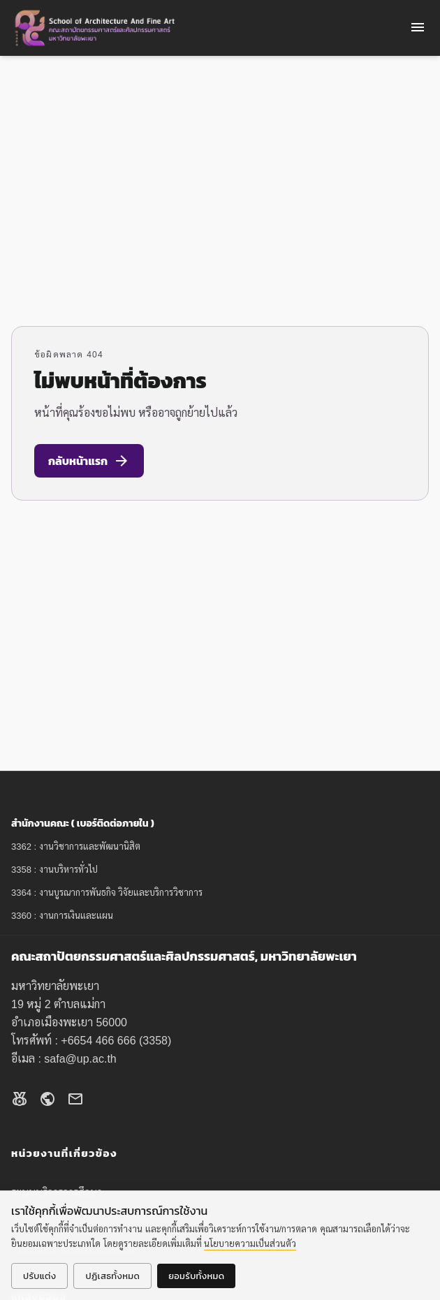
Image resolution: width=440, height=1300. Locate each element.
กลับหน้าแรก (89, 461)
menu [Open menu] (417, 27)
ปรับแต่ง (39, 1276)
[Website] (47, 1101)
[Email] (75, 1101)
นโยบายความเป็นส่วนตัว (250, 1244)
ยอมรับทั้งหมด (196, 1276)
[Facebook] (19, 1101)
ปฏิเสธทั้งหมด (112, 1276)
